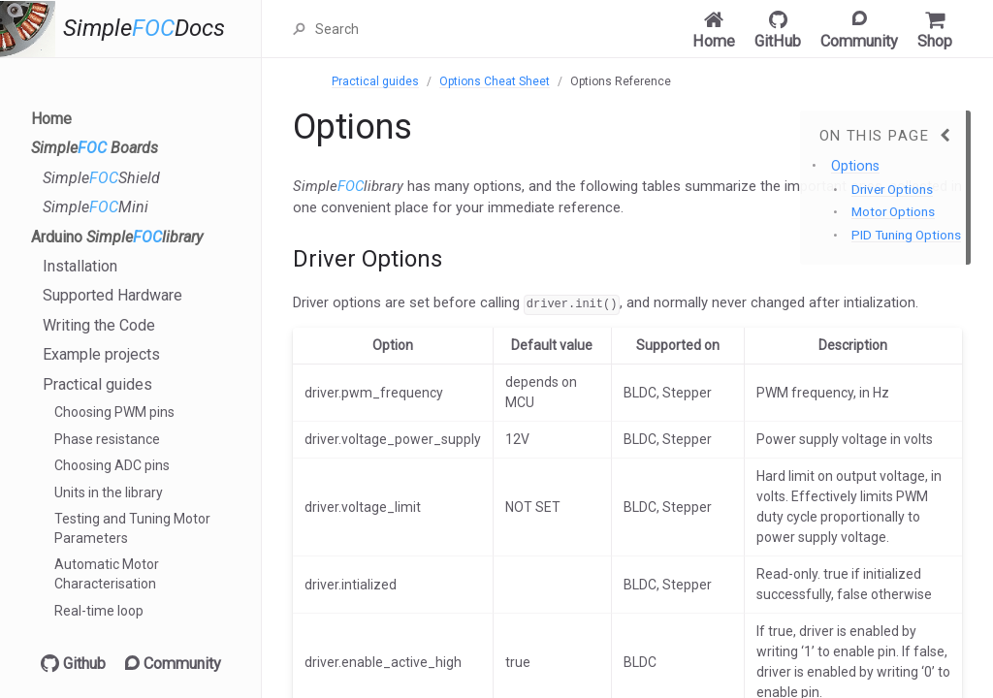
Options (855, 166)
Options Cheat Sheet (494, 81)
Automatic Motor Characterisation (106, 573)
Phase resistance (107, 439)
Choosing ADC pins (112, 465)
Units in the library (108, 492)
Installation (80, 266)
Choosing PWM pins (114, 412)
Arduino (117, 237)
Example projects (101, 354)
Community (173, 663)
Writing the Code (99, 325)
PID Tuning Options (906, 235)
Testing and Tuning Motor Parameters (132, 528)
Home (51, 119)
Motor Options (893, 212)
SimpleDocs (144, 29)
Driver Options (892, 189)
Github (73, 663)
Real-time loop (99, 611)
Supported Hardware (112, 295)
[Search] (409, 29)
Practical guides (97, 384)
